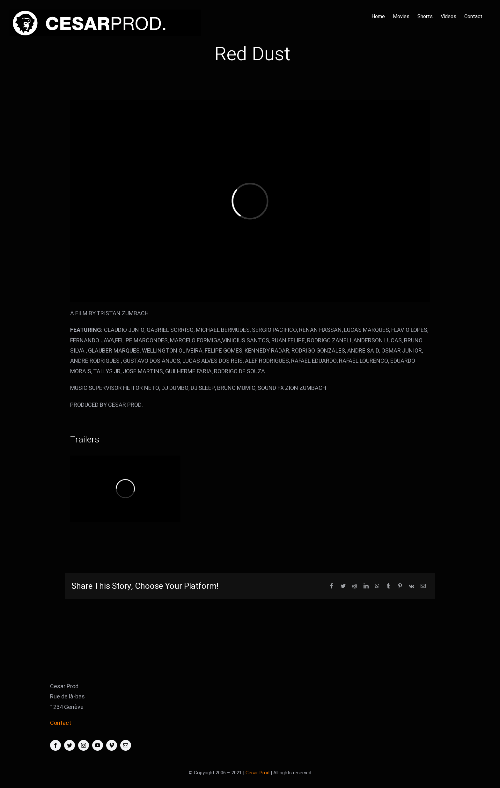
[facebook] (55, 745)
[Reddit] (354, 586)
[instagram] (83, 745)
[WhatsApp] (377, 586)
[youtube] (97, 745)
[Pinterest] (400, 586)
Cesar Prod (257, 772)
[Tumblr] (388, 586)
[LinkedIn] (366, 586)
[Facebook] (331, 586)
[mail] (125, 745)
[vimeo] (111, 745)
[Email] (423, 586)
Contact (60, 723)
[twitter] (69, 745)
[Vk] (411, 586)
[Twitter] (343, 586)
